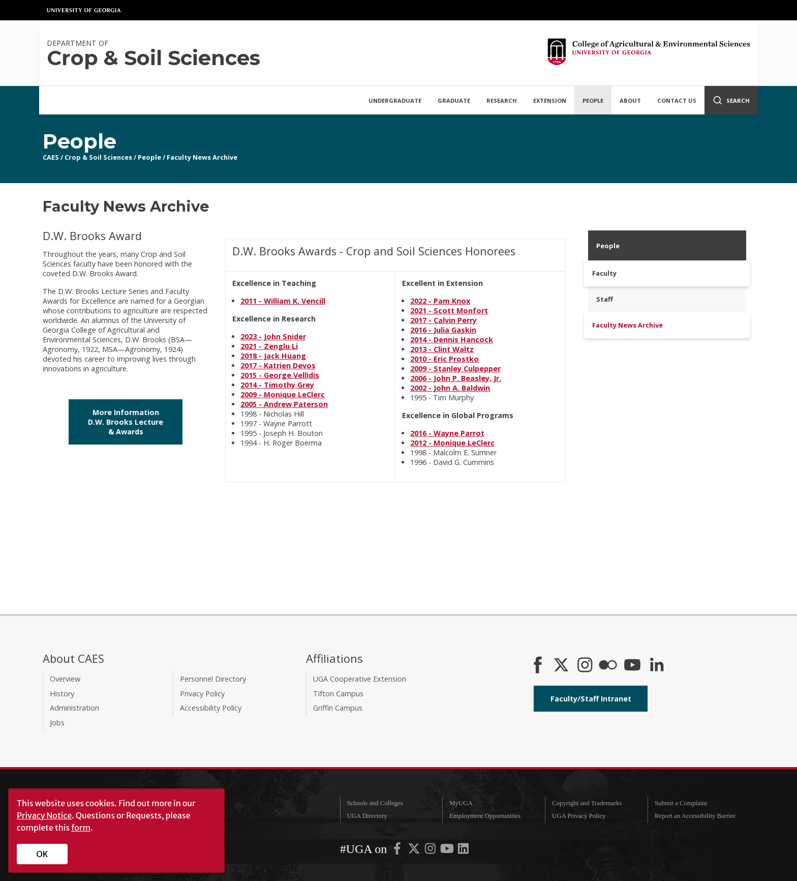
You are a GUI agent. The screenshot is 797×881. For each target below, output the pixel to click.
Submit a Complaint (681, 803)
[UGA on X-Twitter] (415, 851)
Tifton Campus (338, 693)
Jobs (57, 722)
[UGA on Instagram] (431, 851)
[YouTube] (632, 666)
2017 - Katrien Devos (278, 365)
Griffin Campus (337, 708)
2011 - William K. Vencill (282, 301)
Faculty (604, 273)
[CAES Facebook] (538, 666)
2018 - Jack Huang (273, 356)
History (62, 693)
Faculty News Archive (202, 157)
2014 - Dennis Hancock (451, 339)
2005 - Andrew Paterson (284, 404)
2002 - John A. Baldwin (450, 388)
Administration (74, 708)
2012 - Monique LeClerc (452, 443)
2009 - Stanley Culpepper (455, 368)
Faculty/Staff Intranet (590, 698)
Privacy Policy (202, 693)
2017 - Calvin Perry (443, 320)
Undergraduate (395, 100)
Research (501, 100)
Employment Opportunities (484, 815)
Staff (604, 299)
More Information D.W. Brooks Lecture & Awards (125, 421)
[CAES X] (562, 666)
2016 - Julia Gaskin (443, 330)
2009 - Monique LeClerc (282, 394)
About (630, 100)
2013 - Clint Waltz (442, 349)
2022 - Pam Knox (440, 301)
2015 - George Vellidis (279, 375)
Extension (549, 100)
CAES (51, 157)
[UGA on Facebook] (398, 851)
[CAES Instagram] (585, 666)
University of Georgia (84, 10)
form (80, 828)
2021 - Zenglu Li (269, 346)
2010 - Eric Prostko (444, 359)
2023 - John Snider (273, 336)
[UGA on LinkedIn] (463, 851)
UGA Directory (367, 815)
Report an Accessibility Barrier (695, 815)
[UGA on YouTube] (448, 851)
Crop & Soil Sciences (98, 157)
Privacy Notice (44, 815)
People (593, 100)
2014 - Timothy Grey (277, 385)
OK (42, 854)
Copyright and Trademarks (587, 803)
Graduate (454, 100)
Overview (65, 679)
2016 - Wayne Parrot (447, 433)
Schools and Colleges (375, 803)
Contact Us (676, 100)
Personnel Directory (213, 679)
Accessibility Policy (210, 708)
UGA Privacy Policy (578, 815)
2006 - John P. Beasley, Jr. (455, 378)
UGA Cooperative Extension (359, 679)
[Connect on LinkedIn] (657, 666)
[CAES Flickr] (608, 666)
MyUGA (461, 803)
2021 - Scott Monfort (449, 310)
